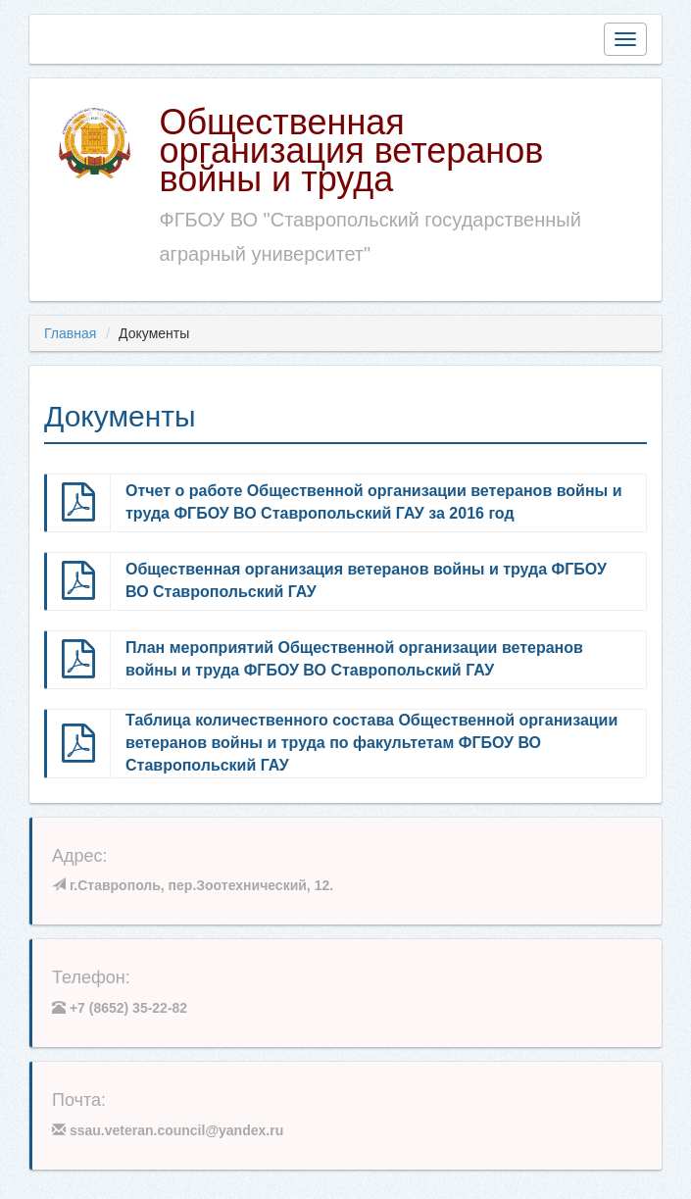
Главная (70, 333)
